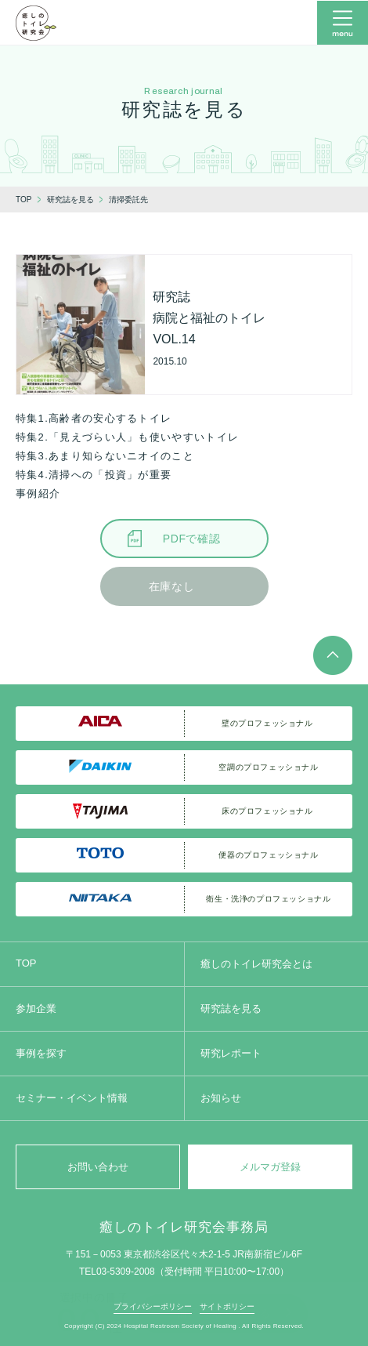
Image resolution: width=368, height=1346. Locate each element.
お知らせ (220, 1098)
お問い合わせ (97, 1167)
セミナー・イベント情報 (72, 1098)
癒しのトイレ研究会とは (256, 964)
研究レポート (231, 1053)
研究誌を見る (231, 1008)
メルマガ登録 (270, 1167)
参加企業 (36, 1008)
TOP (26, 963)
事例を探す (41, 1053)
